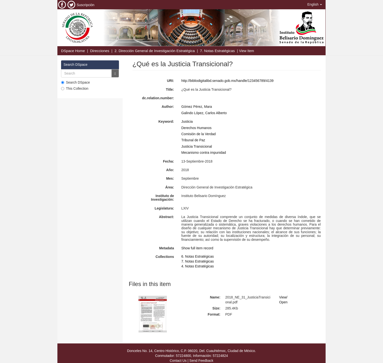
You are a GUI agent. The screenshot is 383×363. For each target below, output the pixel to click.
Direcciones (99, 51)
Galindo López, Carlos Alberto (204, 113)
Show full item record (197, 248)
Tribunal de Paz (193, 140)
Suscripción (85, 5)
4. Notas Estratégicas (197, 266)
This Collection (74, 88)
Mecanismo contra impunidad (203, 152)
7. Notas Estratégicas (217, 51)
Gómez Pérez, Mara (196, 107)
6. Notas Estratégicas (197, 256)
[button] (315, 4)
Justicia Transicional (196, 146)
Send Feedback (201, 361)
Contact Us (178, 361)
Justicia (187, 121)
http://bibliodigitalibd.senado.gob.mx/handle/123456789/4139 (227, 81)
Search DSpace (75, 82)
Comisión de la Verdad (198, 134)
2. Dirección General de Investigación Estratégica (155, 51)
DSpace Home (73, 51)
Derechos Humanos (196, 128)
